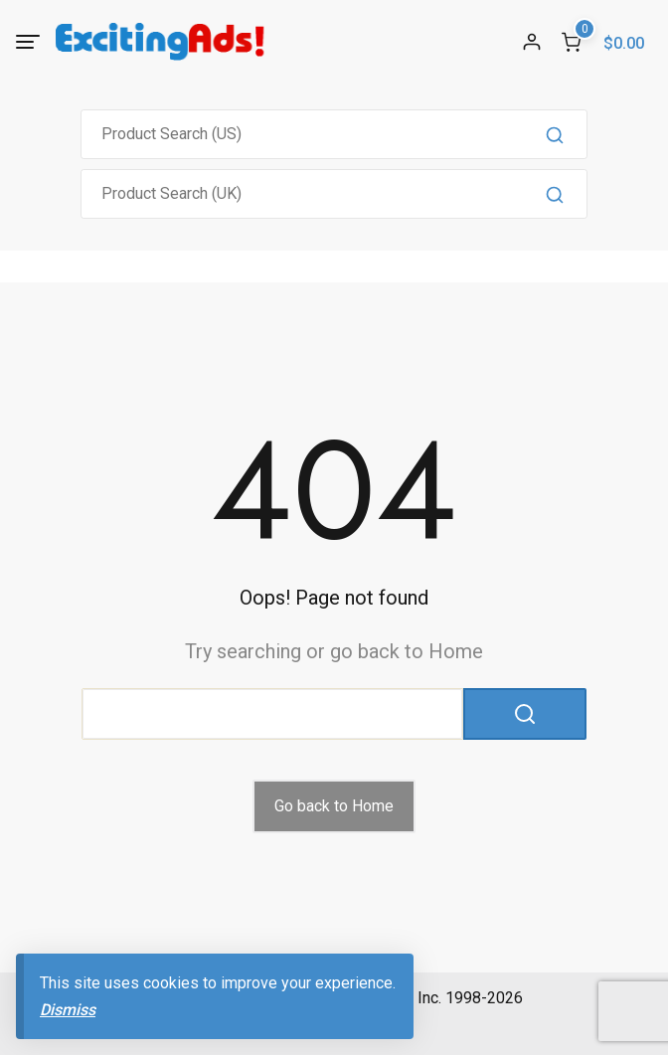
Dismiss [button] (67, 1009)
